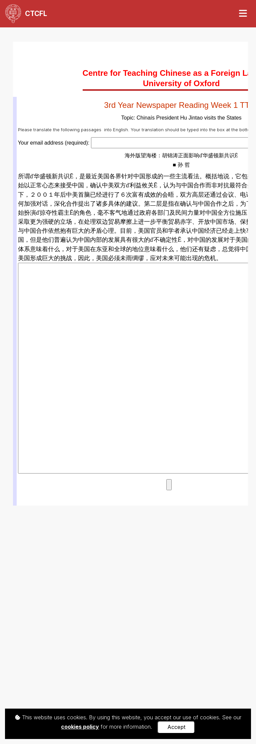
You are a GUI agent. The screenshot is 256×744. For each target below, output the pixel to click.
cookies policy (80, 726)
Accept (176, 727)
